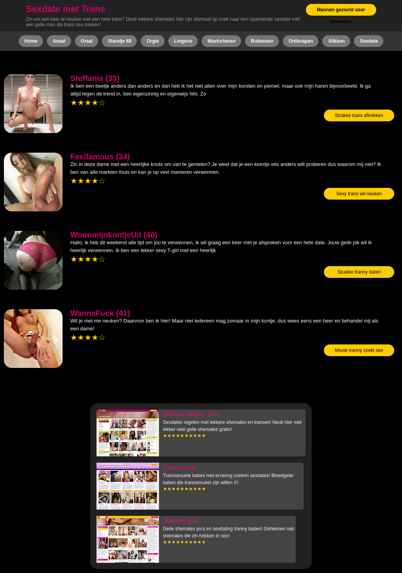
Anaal (59, 41)
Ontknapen (301, 41)
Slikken (336, 41)
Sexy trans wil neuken (359, 193)
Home (31, 41)
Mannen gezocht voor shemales (341, 15)
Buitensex (262, 41)
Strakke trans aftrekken (359, 115)
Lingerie (183, 41)
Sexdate (369, 41)
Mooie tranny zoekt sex (359, 350)
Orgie (153, 41)
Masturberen (221, 41)
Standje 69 (119, 41)
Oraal (87, 41)
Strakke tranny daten (359, 272)
